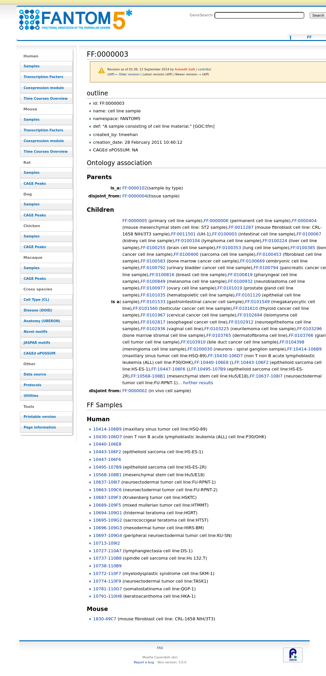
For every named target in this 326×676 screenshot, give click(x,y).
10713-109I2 (106, 543)
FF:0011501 (183, 233)
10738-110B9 (107, 565)
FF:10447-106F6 (168, 369)
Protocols (32, 385)
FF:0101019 (229, 287)
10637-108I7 (106, 482)
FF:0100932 (240, 281)
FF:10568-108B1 (148, 376)
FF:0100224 (274, 240)
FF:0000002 (135, 390)
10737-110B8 (107, 558)
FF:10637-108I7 (266, 376)
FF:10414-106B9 (304, 349)
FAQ (160, 648)
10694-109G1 (107, 512)
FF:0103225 (216, 328)
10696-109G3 (107, 527)
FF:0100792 (153, 267)
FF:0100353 (228, 247)
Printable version (40, 417)
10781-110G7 (107, 588)
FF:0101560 (145, 308)
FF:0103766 (301, 335)
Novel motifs (35, 331)
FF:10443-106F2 (251, 362)
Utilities (31, 396)
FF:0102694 (249, 314)
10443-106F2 (107, 451)
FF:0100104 (187, 240)
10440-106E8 (107, 444)
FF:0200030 (199, 349)
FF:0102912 (241, 321)
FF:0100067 (309, 233)
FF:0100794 (266, 267)
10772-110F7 (107, 573)
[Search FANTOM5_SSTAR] (259, 15)
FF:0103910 (193, 342)
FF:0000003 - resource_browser (71, 16)
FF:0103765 (218, 335)
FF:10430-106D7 (225, 355)
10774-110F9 (107, 581)
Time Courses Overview (46, 98)
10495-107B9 (107, 467)
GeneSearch (201, 15)
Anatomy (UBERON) (42, 321)
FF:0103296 (309, 328)
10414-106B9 (107, 429)
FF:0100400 (186, 254)
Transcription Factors (43, 77)
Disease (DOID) (38, 310)
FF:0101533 (153, 301)
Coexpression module (44, 88)
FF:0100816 (162, 274)
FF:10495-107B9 (208, 369)
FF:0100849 (153, 281)
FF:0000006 (216, 220)
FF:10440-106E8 (211, 362)
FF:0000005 (135, 220)
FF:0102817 (153, 321)
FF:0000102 (135, 187)
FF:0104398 (292, 342)
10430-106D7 (107, 436)
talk (192, 69)
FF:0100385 (302, 247)
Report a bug (144, 662)
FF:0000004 (135, 195)
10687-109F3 (107, 497)
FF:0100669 (252, 260)
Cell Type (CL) (36, 299)
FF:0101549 (257, 301)
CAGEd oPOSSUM (39, 353)
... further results (195, 382)
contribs (204, 69)
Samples (32, 66)
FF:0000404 (304, 220)
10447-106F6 (107, 459)
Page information (40, 427)
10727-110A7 (107, 550)
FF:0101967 (153, 314)
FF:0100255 (153, 247)
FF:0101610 (245, 308)
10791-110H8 (107, 596)
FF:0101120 (248, 294)
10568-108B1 (107, 474)
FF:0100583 (153, 260)
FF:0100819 (240, 274)
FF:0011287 (241, 227)
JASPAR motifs (37, 343)
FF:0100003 (224, 233)
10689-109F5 (107, 505)
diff (111, 74)
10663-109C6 (107, 489)
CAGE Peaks (35, 183)
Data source (35, 374)
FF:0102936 (153, 328)
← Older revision (128, 74)
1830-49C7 (105, 618)
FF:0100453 (269, 254)
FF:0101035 (153, 294)
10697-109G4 (107, 535)
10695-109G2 (107, 520)
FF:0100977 (153, 287)
